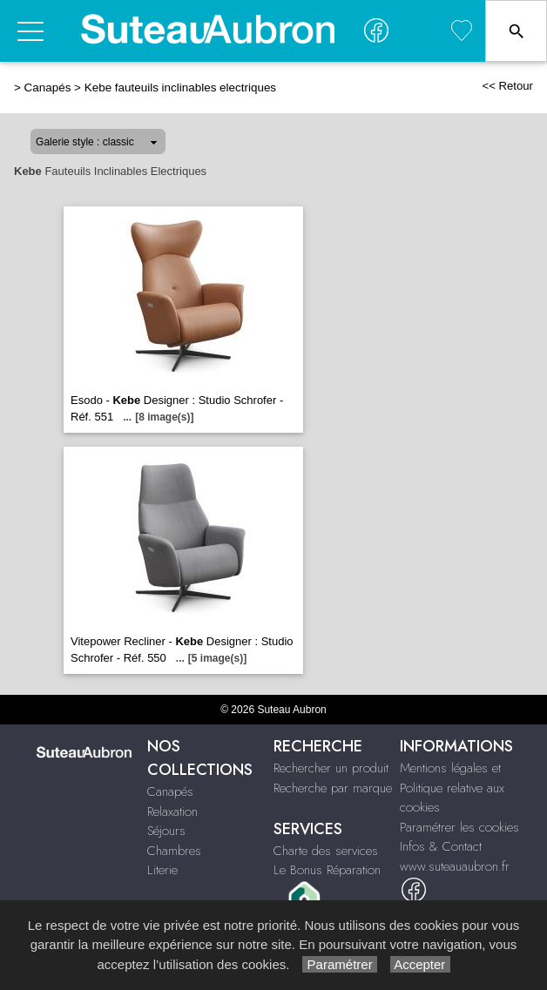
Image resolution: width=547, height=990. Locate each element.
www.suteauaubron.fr (455, 866)
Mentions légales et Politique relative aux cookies (452, 787)
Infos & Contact (441, 846)
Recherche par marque (333, 788)
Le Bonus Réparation (327, 869)
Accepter (420, 964)
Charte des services (326, 850)
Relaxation (172, 811)
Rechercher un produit (331, 768)
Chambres (174, 850)
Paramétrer (339, 964)
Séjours (166, 830)
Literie (162, 869)
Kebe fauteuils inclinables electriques (180, 87)
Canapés (47, 87)
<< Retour (507, 85)
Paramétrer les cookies (459, 827)
